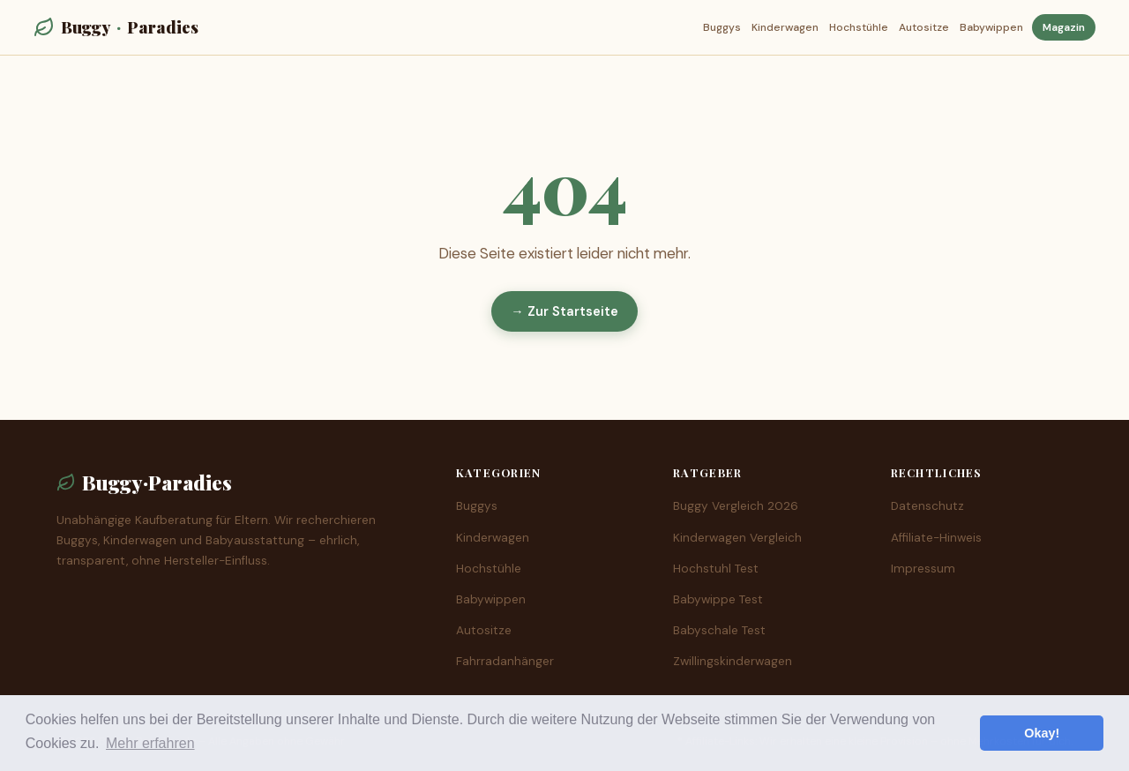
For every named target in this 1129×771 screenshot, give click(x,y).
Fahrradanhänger (505, 661)
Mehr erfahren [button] (150, 743)
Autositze (924, 27)
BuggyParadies (116, 27)
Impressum (923, 568)
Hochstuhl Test (716, 568)
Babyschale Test (719, 630)
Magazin (1064, 27)
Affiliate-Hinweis (936, 537)
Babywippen (991, 27)
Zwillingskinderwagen (732, 661)
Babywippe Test (718, 599)
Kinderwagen (785, 27)
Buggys (722, 27)
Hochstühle (858, 27)
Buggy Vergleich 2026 (735, 505)
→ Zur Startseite (564, 311)
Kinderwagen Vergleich (737, 537)
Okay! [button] (1041, 733)
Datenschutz (927, 505)
